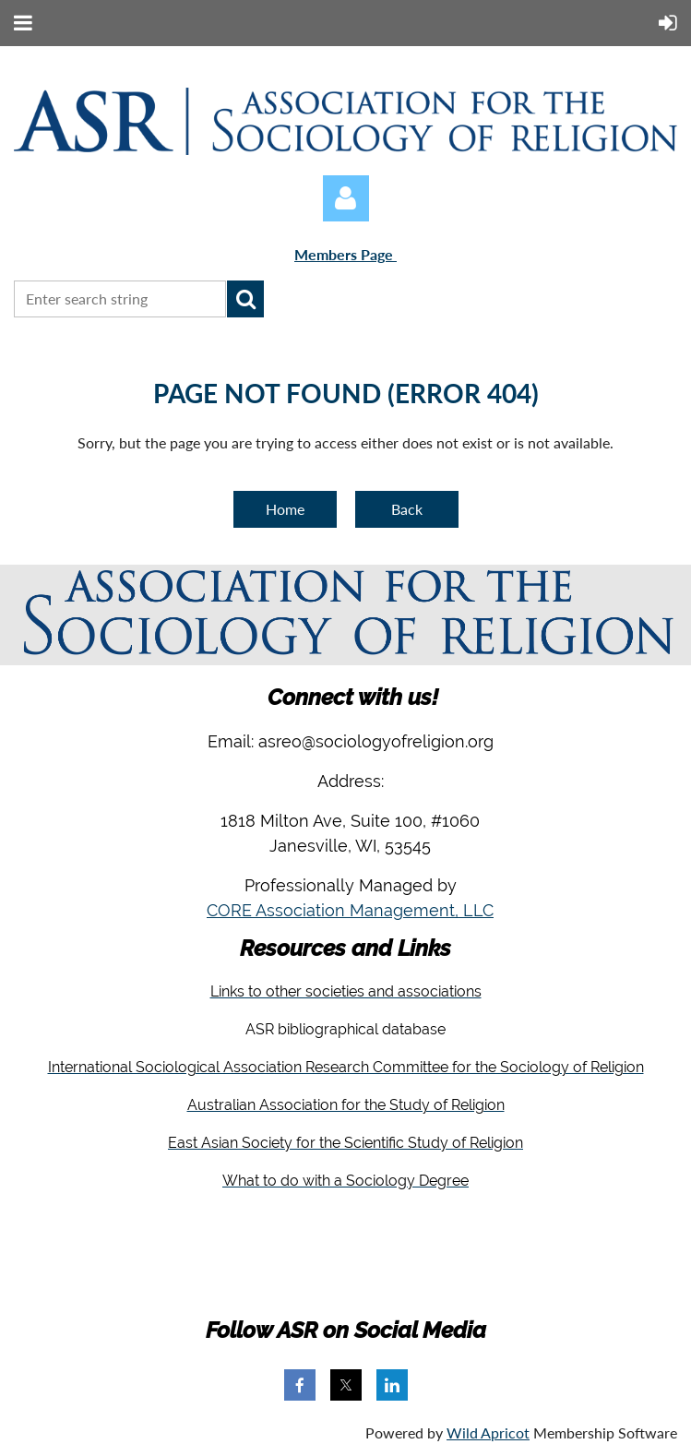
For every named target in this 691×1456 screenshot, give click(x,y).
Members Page (345, 254)
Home (285, 509)
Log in (346, 198)
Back (407, 509)
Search (245, 298)
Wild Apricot (488, 1432)
